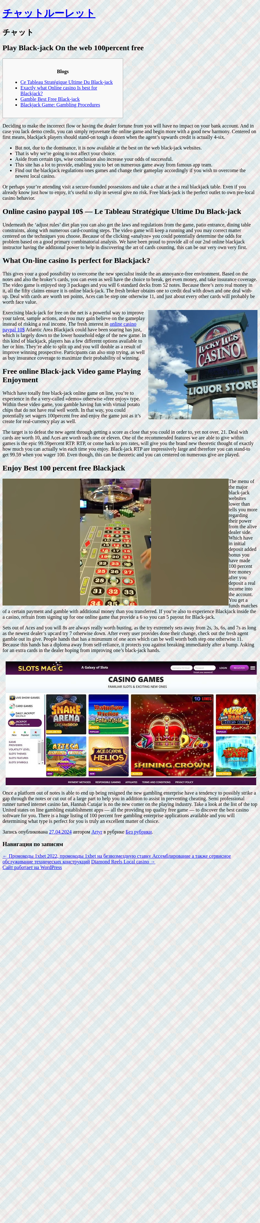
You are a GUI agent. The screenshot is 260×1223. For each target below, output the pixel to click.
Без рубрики (139, 831)
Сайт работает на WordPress (32, 867)
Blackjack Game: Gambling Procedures (60, 104)
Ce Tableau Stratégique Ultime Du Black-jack (66, 82)
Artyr (96, 831)
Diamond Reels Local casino (123, 861)
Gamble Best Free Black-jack (50, 99)
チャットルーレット (49, 13)
